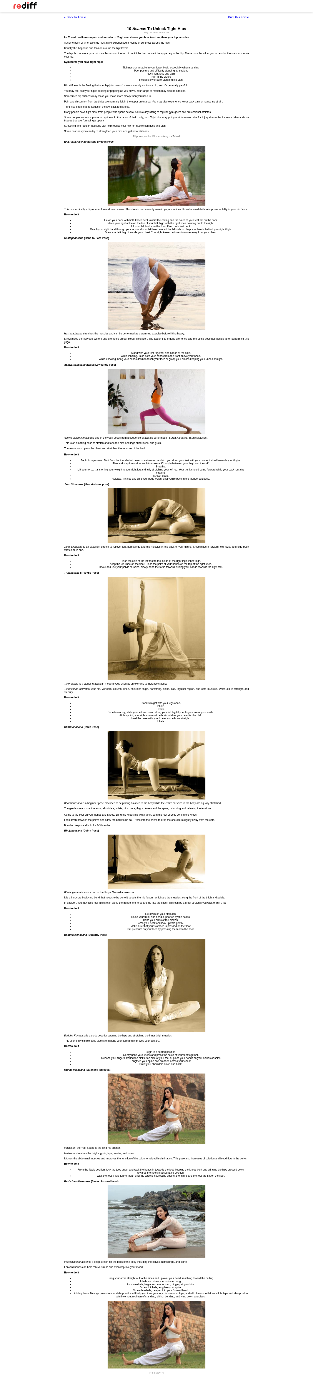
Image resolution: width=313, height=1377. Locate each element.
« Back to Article (75, 17)
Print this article (238, 17)
